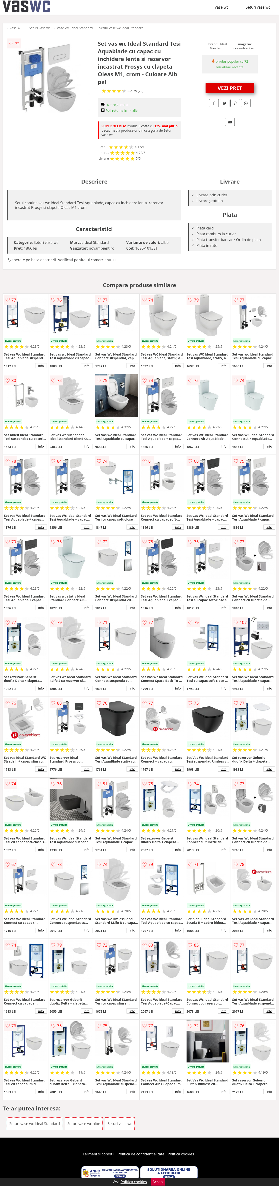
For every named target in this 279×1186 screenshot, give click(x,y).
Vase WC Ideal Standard (75, 28)
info (41, 366)
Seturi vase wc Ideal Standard (121, 28)
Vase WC (16, 28)
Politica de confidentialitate (141, 1154)
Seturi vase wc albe (83, 1123)
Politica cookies (181, 1154)
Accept (158, 1181)
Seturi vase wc (258, 7)
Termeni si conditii (98, 1154)
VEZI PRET (230, 87)
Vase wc (221, 7)
